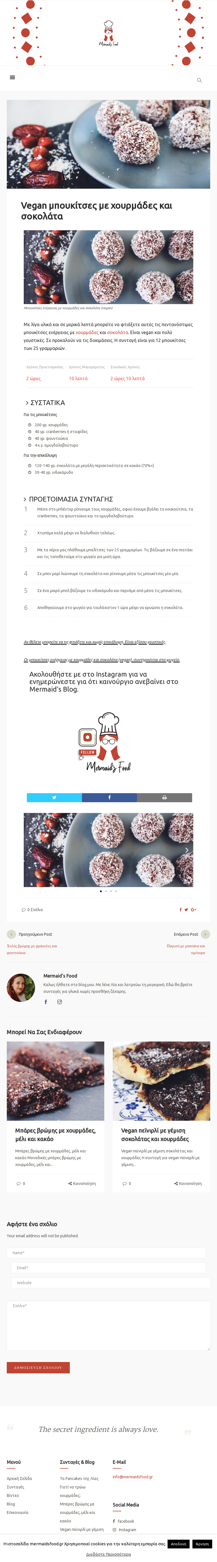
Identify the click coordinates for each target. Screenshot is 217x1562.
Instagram (111, 674)
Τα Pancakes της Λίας (79, 1478)
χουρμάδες (87, 332)
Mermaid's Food (60, 975)
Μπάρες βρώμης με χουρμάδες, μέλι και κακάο (77, 1512)
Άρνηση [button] (202, 1544)
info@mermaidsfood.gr (133, 1477)
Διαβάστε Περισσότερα (108, 1554)
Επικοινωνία (18, 1512)
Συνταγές (15, 1487)
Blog (11, 1504)
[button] (30, 849)
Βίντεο (13, 1495)
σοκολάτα (117, 332)
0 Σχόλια (32, 909)
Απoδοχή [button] (178, 1544)
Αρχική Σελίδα (19, 1478)
